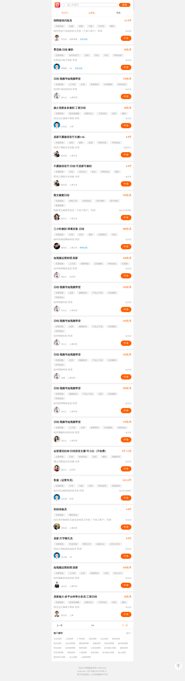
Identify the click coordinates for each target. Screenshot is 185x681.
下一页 (125, 625)
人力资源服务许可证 (99, 674)
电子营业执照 (83, 674)
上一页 (59, 625)
